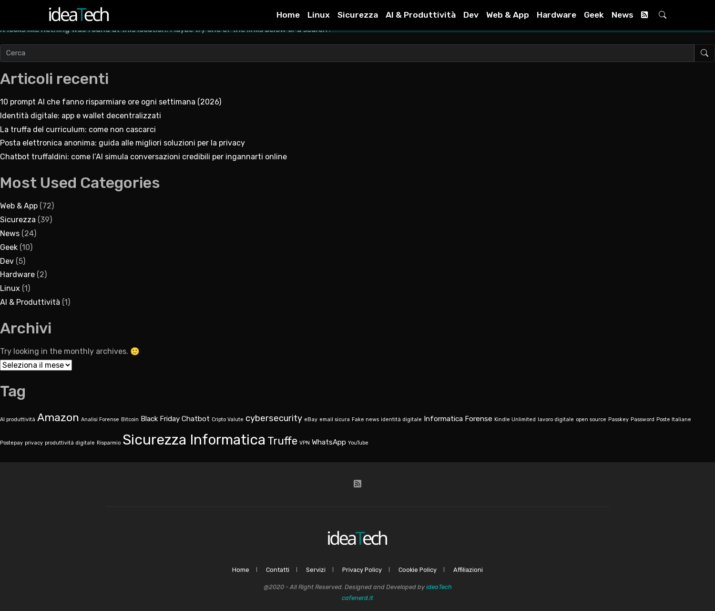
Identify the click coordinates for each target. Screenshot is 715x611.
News (622, 15)
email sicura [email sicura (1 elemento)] (334, 419)
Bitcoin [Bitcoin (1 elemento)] (130, 419)
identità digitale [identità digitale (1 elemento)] (401, 419)
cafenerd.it (357, 597)
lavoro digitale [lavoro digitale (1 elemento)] (556, 419)
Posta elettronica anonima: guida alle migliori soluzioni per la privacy (122, 142)
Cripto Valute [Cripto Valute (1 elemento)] (228, 419)
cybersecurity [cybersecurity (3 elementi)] (273, 418)
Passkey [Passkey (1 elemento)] (618, 419)
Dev (471, 15)
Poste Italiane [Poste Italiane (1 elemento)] (673, 419)
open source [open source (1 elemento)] (591, 419)
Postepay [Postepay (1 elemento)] (11, 443)
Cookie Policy (417, 569)
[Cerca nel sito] (347, 53)
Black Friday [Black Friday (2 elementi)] (160, 418)
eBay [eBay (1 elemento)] (310, 419)
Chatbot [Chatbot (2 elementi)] (196, 418)
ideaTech (439, 586)
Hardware (556, 15)
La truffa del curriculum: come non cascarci (78, 129)
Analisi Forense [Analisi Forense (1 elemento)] (100, 419)
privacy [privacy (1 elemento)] (34, 443)
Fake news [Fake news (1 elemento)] (365, 419)
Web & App (507, 15)
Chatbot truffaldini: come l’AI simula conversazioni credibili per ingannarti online (143, 156)
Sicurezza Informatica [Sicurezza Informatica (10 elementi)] (194, 440)
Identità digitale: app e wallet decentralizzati (80, 115)
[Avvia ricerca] (704, 53)
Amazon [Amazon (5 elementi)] (58, 417)
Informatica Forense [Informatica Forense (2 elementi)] (458, 418)
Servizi (316, 569)
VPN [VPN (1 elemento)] (304, 443)
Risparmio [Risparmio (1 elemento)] (109, 443)
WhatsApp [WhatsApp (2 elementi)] (329, 442)
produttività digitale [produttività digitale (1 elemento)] (70, 443)
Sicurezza (357, 15)
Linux (318, 15)
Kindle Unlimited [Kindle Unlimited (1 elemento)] (515, 419)
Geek (594, 15)
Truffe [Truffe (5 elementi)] (282, 441)
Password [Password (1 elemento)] (642, 419)
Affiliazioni (468, 569)
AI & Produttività (421, 15)
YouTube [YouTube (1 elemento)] (358, 443)
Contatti (277, 569)
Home (288, 15)
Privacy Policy (362, 569)
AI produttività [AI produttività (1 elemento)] (17, 419)
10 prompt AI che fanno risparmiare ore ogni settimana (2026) (110, 101)
